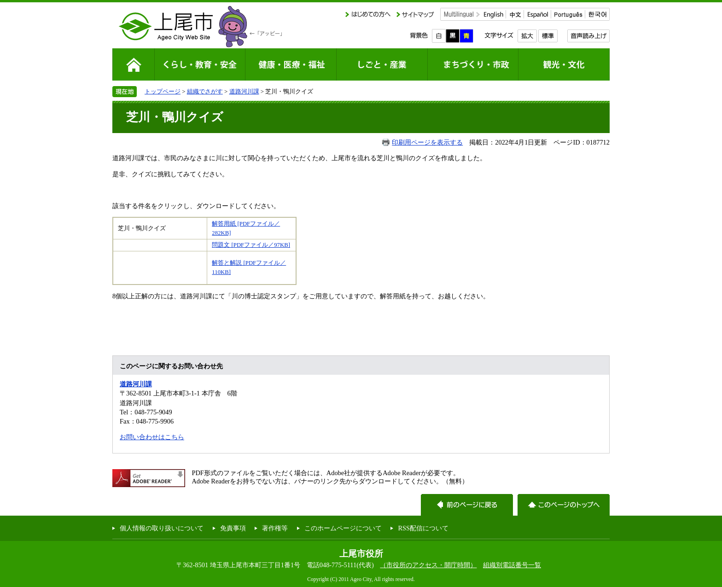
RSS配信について (423, 528)
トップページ (162, 91)
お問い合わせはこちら (152, 437)
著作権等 (275, 528)
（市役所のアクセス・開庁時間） (428, 565)
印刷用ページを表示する (427, 142)
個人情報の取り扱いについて (162, 528)
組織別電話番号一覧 (512, 565)
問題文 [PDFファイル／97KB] (251, 245)
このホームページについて (343, 528)
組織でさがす (205, 91)
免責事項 (233, 528)
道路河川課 (244, 91)
